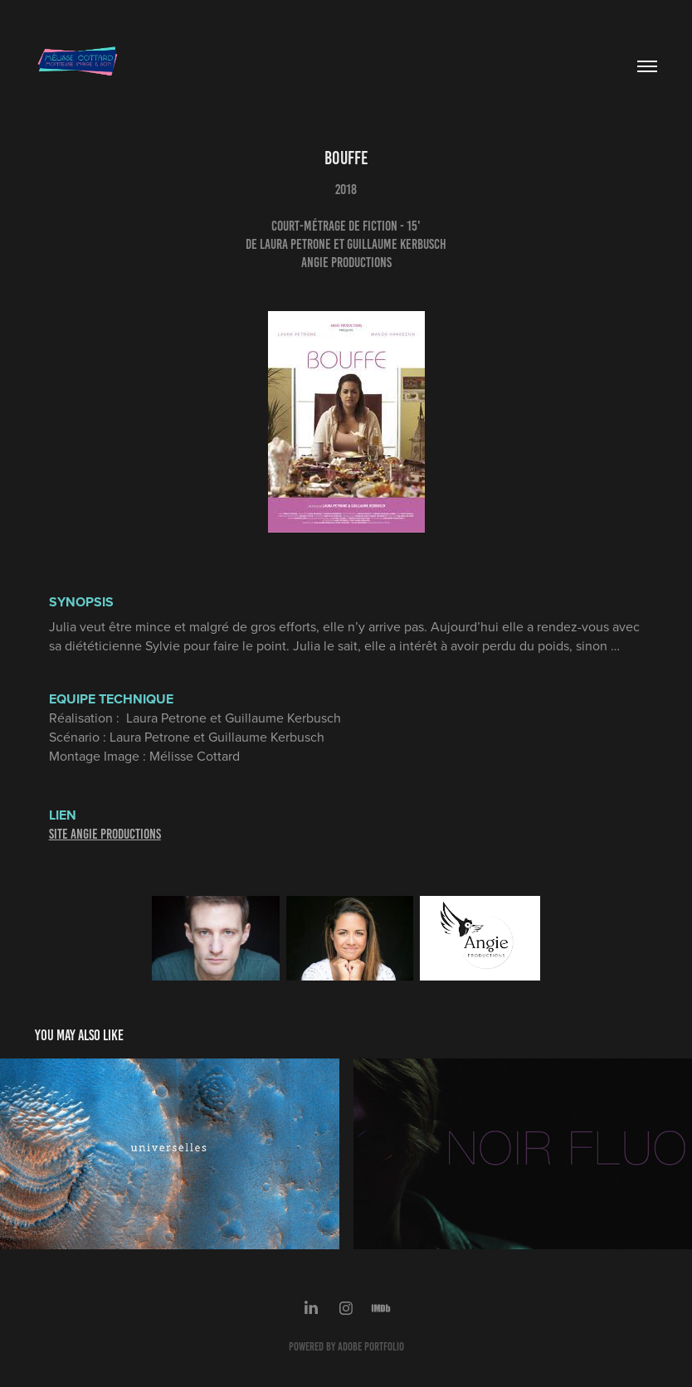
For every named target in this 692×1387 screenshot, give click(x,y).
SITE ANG (69, 833)
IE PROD (106, 833)
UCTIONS (142, 833)
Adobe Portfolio (371, 1347)
